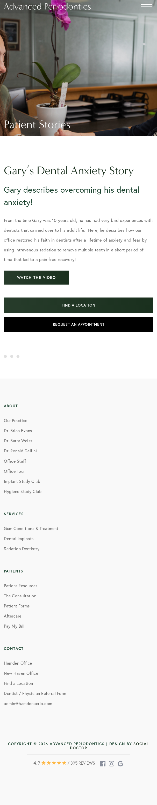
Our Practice (15, 420)
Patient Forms (17, 605)
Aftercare (13, 616)
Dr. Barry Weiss (18, 440)
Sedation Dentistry (21, 548)
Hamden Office (18, 663)
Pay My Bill (14, 626)
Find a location (78, 305)
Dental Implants (19, 538)
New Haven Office (21, 673)
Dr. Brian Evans (18, 430)
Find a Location (18, 683)
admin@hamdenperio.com (28, 703)
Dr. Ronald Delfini (20, 450)
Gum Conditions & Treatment (31, 528)
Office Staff (15, 461)
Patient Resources (21, 585)
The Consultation (20, 595)
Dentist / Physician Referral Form (35, 693)
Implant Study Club (22, 481)
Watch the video (36, 277)
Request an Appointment (78, 324)
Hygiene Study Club (22, 491)
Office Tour (14, 471)
